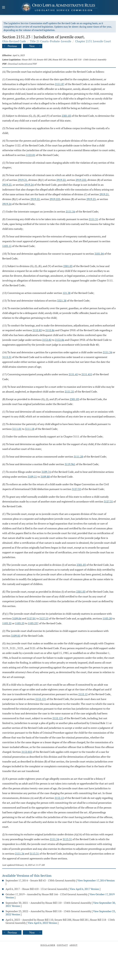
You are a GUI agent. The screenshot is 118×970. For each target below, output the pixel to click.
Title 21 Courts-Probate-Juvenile (50, 41)
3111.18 (29, 429)
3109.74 (46, 471)
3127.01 (31, 618)
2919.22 (61, 180)
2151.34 (107, 352)
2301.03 (66, 115)
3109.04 (16, 618)
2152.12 (83, 694)
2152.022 (26, 752)
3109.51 (32, 476)
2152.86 (50, 330)
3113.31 (7, 357)
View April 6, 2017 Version (84, 889)
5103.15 (7, 246)
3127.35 (108, 501)
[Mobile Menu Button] (3, 7)
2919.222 (81, 180)
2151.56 (70, 211)
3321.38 (61, 300)
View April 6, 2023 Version (42, 923)
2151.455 (86, 374)
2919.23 (7, 184)
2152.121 (40, 699)
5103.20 (107, 618)
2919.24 (29, 184)
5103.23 (19, 623)
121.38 (67, 293)
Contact (62, 945)
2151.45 (73, 374)
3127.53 (43, 618)
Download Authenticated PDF (22, 63)
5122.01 (30, 155)
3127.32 (76, 489)
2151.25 (69, 391)
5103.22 (7, 623)
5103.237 (33, 623)
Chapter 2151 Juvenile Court (93, 41)
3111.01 (16, 429)
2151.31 (93, 219)
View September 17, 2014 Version (96, 880)
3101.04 (99, 253)
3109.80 (45, 476)
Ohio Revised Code (14, 41)
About (74, 945)
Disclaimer (48, 945)
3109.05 (15, 635)
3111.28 (78, 456)
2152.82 (37, 330)
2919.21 (22, 180)
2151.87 (59, 84)
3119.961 (70, 464)
